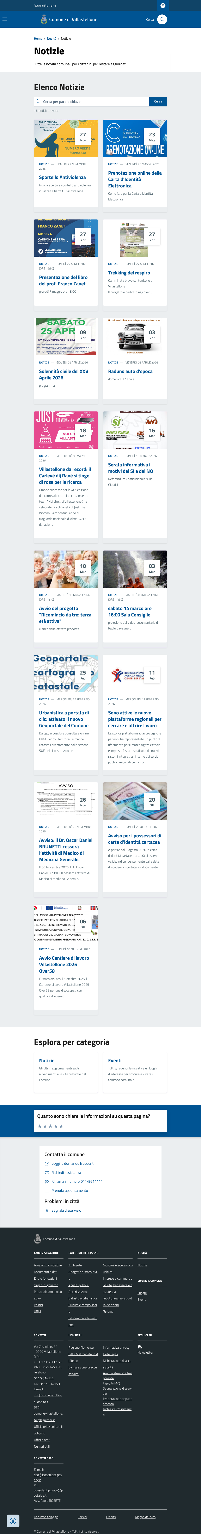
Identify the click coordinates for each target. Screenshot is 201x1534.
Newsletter (145, 1352)
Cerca (158, 101)
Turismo (108, 1311)
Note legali (110, 1354)
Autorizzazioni (77, 1291)
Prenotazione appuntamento (117, 1401)
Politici (38, 1304)
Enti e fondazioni (45, 1278)
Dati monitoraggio (46, 1516)
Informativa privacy (116, 1347)
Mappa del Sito (145, 1516)
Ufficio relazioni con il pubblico (48, 1430)
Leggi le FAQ (111, 1383)
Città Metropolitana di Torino (83, 1357)
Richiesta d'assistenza (117, 1411)
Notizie (44, 164)
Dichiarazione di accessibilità (82, 1370)
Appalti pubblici (78, 1285)
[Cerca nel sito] (160, 19)
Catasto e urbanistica (82, 1298)
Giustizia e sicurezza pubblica (118, 1268)
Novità (51, 38)
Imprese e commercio (117, 1278)
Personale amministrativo (48, 1295)
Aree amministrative (48, 1265)
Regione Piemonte (45, 5)
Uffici (37, 1311)
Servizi (82, 1516)
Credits (111, 1516)
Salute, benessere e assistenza (117, 1288)
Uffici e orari (42, 1439)
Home (38, 38)
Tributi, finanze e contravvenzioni (117, 1301)
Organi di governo (46, 1285)
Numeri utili (42, 1446)
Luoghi (142, 1292)
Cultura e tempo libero (82, 1308)
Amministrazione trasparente (117, 1376)
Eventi (142, 1299)
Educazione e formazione (82, 1321)
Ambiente (75, 1265)
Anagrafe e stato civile (83, 1275)
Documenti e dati (45, 1271)
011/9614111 (44, 1378)
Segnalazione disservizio (117, 1391)
